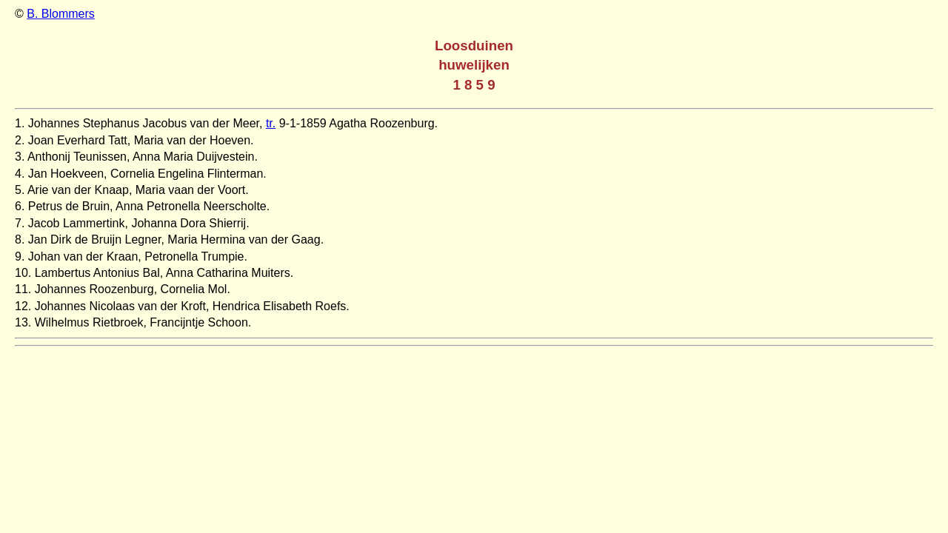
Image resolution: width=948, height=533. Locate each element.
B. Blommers (61, 13)
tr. (271, 123)
